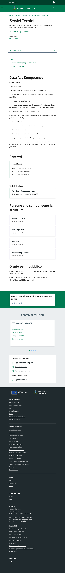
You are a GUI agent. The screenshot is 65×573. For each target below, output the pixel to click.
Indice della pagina (32, 50)
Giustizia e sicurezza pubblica (17, 453)
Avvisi (11, 486)
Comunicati (12, 483)
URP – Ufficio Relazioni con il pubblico (20, 517)
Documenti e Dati (14, 419)
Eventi (11, 499)
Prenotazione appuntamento (18, 529)
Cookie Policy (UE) (14, 551)
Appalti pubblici (13, 438)
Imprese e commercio (15, 455)
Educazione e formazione (16, 450)
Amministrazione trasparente (18, 537)
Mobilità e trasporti (15, 458)
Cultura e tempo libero (16, 447)
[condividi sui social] (14, 31)
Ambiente (12, 433)
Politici (11, 414)
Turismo (11, 467)
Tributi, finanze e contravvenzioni (19, 464)
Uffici (10, 408)
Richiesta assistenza (15, 534)
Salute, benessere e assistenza (18, 461)
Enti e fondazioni (14, 411)
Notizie (11, 480)
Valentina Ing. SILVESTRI (21, 252)
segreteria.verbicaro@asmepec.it (22, 520)
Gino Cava (15, 241)
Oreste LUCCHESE (18, 218)
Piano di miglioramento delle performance (21, 549)
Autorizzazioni (13, 441)
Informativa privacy (15, 540)
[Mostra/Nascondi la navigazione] (2, 8)
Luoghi (11, 496)
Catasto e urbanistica (15, 444)
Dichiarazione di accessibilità (17, 546)
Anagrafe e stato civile (16, 436)
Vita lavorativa (13, 470)
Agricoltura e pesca (15, 430)
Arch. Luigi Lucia (18, 230)
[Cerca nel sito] (53, 8)
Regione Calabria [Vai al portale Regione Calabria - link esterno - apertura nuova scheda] (13, 2)
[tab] (29, 350)
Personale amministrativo (17, 417)
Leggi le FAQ (13, 526)
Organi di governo (14, 402)
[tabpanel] (32, 334)
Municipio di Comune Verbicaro (23, 191)
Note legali (12, 543)
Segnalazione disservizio (16, 532)
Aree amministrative (15, 405)
